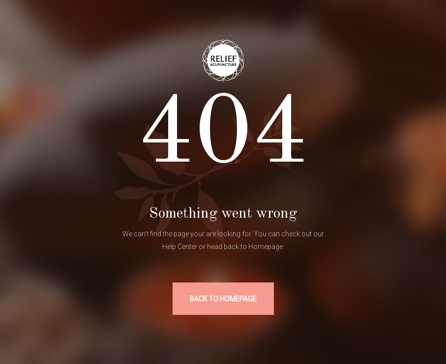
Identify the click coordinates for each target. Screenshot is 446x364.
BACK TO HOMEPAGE (223, 299)
